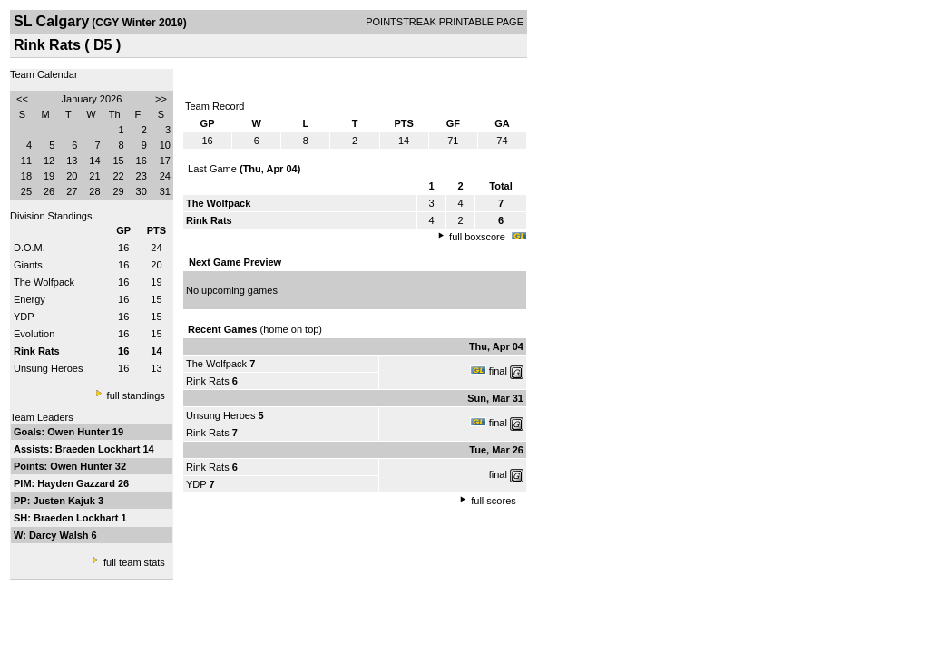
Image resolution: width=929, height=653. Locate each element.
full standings (136, 395)
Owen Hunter (79, 431)
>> (161, 98)
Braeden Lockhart (99, 448)
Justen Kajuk (65, 500)
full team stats (134, 562)
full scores (493, 500)
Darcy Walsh (60, 535)
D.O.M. (29, 247)
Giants (28, 264)
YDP (24, 316)
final (498, 370)
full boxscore (477, 236)
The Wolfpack (44, 282)
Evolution (34, 333)
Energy (29, 299)
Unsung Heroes (48, 368)
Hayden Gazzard (77, 483)
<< (22, 98)
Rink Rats (208, 380)
